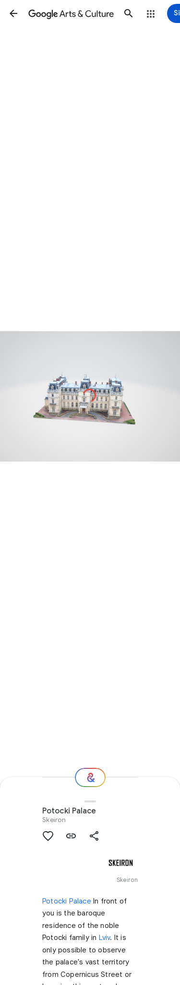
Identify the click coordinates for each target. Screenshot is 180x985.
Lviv (104, 937)
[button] (13, 13)
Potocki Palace (66, 901)
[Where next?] (90, 777)
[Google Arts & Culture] (71, 13)
